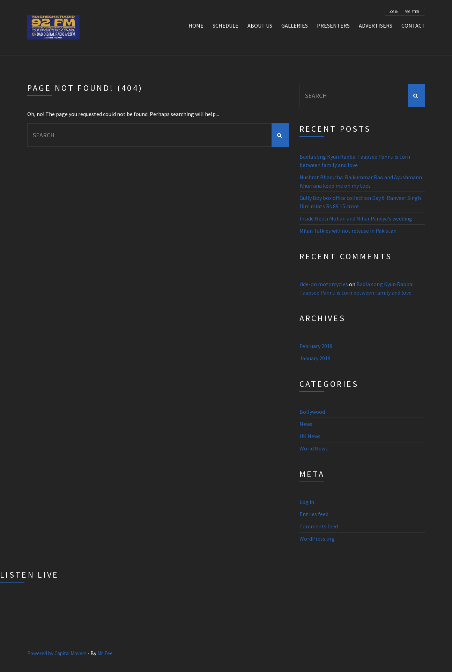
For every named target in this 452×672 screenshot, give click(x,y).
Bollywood (312, 411)
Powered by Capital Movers (57, 653)
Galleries (294, 25)
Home (195, 25)
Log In (393, 12)
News (305, 423)
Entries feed (313, 514)
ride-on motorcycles (323, 284)
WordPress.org (317, 538)
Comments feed (318, 526)
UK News (309, 436)
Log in (306, 501)
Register (412, 12)
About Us (259, 25)
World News (313, 448)
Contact (413, 25)
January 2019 (315, 358)
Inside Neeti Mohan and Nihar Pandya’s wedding (355, 218)
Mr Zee (105, 653)
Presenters (333, 25)
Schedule (225, 25)
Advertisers (375, 25)
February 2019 (316, 345)
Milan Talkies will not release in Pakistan (348, 230)
